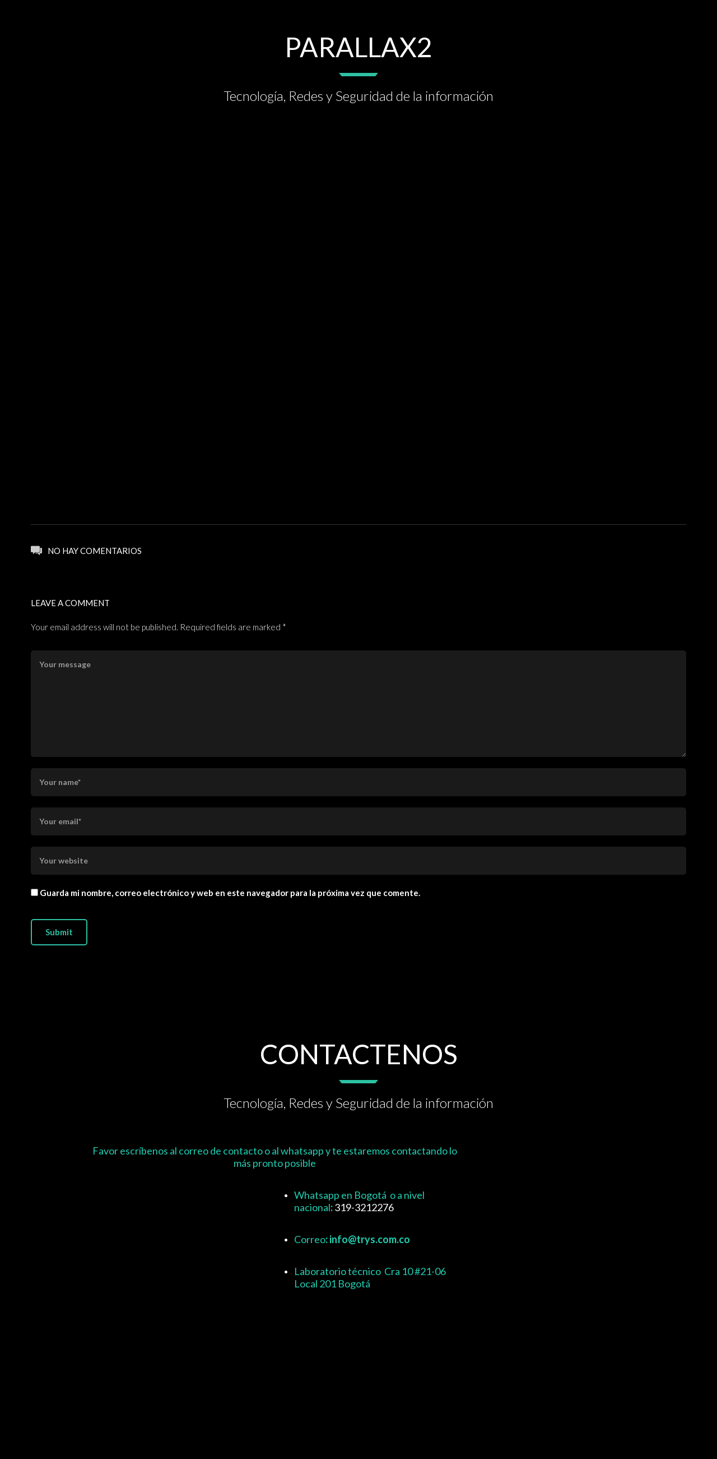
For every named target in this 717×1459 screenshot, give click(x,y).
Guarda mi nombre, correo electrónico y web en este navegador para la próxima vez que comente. (230, 893)
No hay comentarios (86, 549)
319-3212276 (364, 1207)
